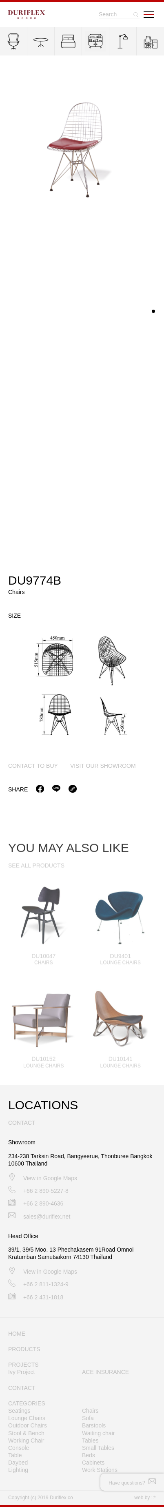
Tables (90, 1440)
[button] (153, 313)
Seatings (19, 1410)
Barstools (94, 1425)
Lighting (18, 1470)
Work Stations (99, 1470)
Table (15, 1455)
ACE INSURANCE (105, 1372)
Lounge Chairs (26, 1418)
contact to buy (33, 767)
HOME (16, 1333)
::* (153, 1497)
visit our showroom (103, 767)
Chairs (90, 1410)
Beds (88, 1455)
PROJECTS (23, 1364)
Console (18, 1448)
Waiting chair (98, 1433)
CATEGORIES (26, 1403)
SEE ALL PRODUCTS (36, 874)
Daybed (18, 1462)
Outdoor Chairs (27, 1425)
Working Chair (26, 1440)
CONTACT (21, 1388)
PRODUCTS (24, 1349)
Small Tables (98, 1448)
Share (18, 790)
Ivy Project (21, 1372)
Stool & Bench (26, 1433)
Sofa (88, 1418)
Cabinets (93, 1462)
